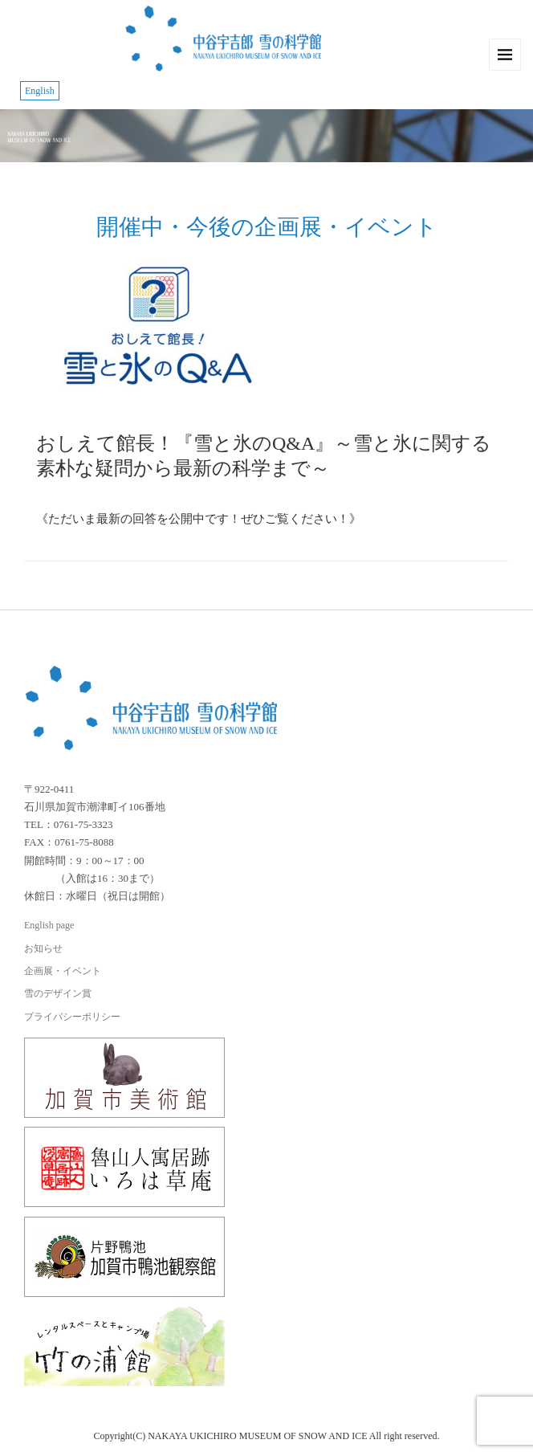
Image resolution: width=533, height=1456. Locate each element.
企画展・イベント (62, 971)
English (40, 90)
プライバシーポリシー (72, 1016)
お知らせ (43, 948)
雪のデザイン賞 (58, 993)
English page (49, 925)
